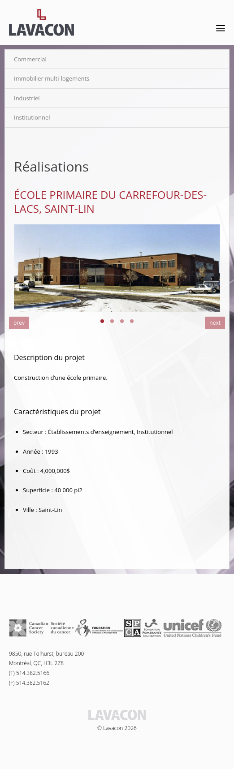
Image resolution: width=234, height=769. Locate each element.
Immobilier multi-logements (51, 78)
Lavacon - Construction (41, 22)
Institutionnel (32, 117)
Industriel (27, 98)
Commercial (30, 59)
